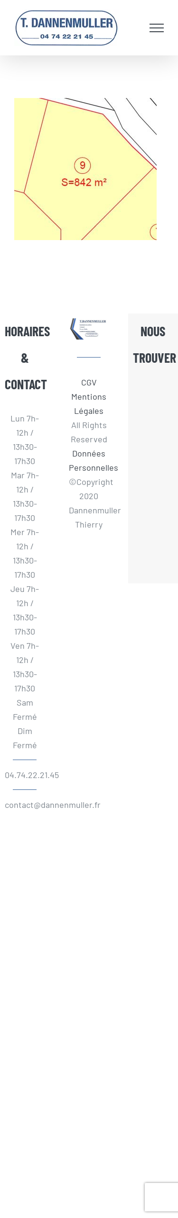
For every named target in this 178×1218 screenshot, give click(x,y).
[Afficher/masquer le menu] (157, 28)
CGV (89, 382)
